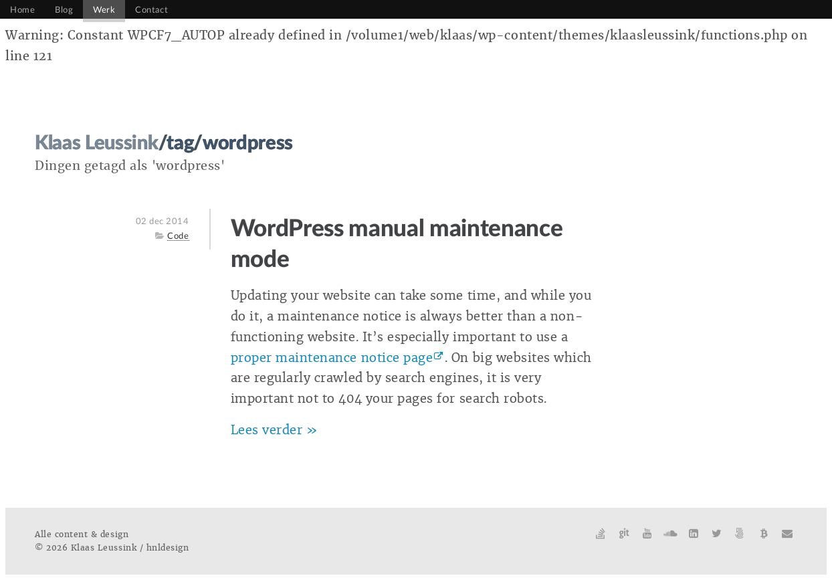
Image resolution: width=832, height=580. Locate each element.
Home (22, 10)
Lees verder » (274, 430)
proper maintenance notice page (332, 358)
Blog (64, 10)
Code (178, 236)
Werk (104, 10)
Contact (151, 10)
